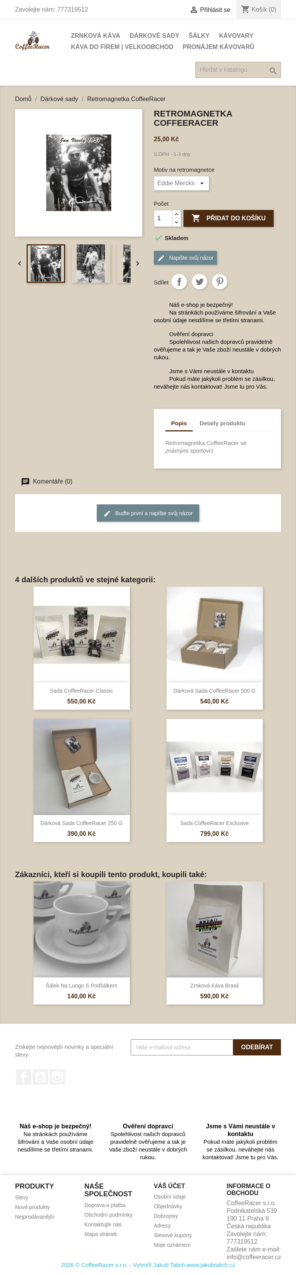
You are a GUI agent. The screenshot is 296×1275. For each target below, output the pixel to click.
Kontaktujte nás (103, 1224)
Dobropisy (166, 1216)
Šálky (199, 35)
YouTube (40, 1077)
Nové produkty (32, 1207)
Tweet (199, 281)
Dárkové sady (154, 35)
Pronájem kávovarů (218, 47)
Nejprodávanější (34, 1217)
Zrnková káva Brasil (214, 985)
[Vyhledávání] (238, 70)
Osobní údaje (170, 1197)
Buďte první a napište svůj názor (148, 513)
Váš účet (169, 1186)
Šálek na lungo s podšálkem (82, 985)
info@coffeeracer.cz (254, 1257)
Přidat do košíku (229, 218)
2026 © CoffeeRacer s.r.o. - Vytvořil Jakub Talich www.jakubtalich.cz (148, 1264)
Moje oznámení (172, 1245)
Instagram (57, 1077)
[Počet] (163, 218)
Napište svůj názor (185, 258)
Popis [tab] (179, 423)
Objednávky (168, 1206)
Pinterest (219, 281)
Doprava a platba (105, 1205)
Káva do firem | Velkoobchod (122, 47)
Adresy (162, 1226)
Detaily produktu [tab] (222, 423)
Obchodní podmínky (108, 1215)
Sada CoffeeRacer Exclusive (214, 823)
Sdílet (179, 281)
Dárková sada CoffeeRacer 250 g (81, 823)
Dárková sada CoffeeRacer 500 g (214, 691)
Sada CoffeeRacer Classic (81, 691)
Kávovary (236, 35)
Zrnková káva (95, 35)
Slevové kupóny (173, 1235)
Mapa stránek (100, 1234)
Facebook (23, 1077)
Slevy (21, 1197)
